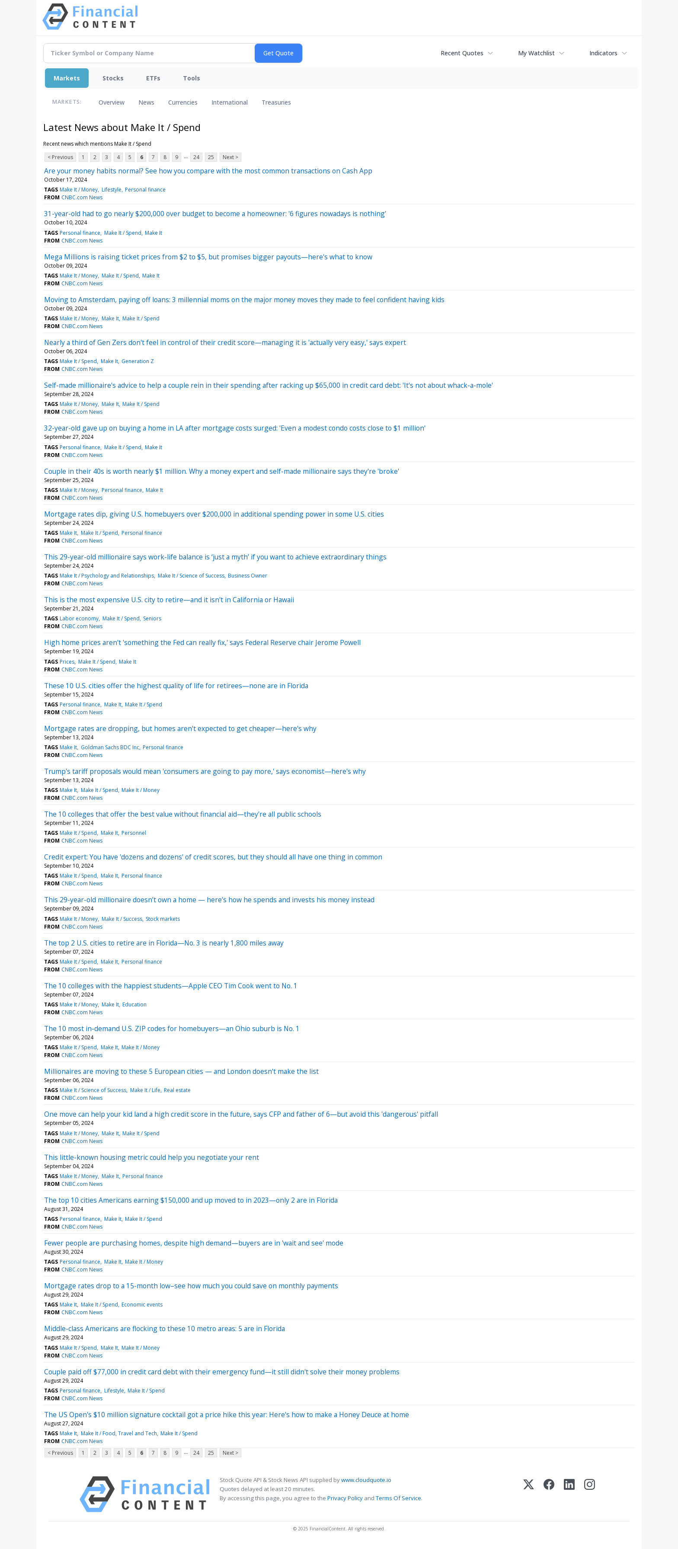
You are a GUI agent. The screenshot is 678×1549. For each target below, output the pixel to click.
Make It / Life (145, 1090)
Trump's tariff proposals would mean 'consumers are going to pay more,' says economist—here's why (205, 771)
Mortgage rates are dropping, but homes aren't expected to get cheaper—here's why (180, 728)
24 (196, 157)
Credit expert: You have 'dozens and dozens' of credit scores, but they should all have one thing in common (213, 857)
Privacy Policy (345, 1498)
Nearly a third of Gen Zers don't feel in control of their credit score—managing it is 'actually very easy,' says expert (225, 342)
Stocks (113, 78)
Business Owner (247, 575)
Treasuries (276, 102)
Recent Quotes (462, 53)
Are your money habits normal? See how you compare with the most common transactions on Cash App (208, 171)
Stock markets (163, 919)
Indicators (603, 53)
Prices (67, 661)
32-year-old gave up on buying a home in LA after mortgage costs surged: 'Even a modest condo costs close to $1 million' (234, 428)
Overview (112, 102)
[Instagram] (589, 1494)
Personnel (134, 833)
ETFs (153, 78)
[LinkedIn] (569, 1494)
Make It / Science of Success (191, 575)
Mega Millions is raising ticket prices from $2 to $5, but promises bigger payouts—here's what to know (208, 257)
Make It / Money (79, 189)
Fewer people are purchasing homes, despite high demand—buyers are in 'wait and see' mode (193, 1243)
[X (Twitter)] (528, 1494)
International (229, 102)
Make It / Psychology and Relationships (107, 575)
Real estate (177, 1090)
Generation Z (138, 361)
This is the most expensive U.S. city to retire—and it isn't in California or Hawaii (169, 599)
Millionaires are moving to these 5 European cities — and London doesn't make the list (181, 1071)
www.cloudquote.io (366, 1480)
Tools (191, 78)
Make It (153, 232)
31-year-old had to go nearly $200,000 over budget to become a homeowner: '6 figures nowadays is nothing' (215, 213)
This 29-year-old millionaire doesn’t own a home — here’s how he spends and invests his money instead (209, 899)
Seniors (152, 618)
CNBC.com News (81, 197)
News (146, 102)
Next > (230, 157)
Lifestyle (112, 189)
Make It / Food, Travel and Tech (119, 1433)
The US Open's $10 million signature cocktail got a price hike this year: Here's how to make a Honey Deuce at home (226, 1414)
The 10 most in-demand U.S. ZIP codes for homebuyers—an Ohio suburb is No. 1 (172, 1028)
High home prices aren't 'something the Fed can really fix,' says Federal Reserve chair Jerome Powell (202, 642)
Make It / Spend (122, 232)
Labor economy (79, 618)
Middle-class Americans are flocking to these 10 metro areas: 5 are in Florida (164, 1328)
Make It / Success (122, 919)
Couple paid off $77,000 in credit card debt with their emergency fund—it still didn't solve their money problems (222, 1372)
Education (134, 1004)
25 (211, 157)
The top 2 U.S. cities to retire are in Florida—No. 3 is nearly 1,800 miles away (164, 943)
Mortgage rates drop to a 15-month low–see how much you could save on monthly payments (191, 1285)
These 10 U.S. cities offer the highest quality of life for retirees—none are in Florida (176, 685)
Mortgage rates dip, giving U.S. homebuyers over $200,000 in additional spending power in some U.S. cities (214, 514)
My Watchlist (536, 53)
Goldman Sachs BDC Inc (110, 747)
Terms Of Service (398, 1498)
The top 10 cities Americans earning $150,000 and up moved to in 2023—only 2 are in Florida (191, 1200)
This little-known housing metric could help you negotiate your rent (151, 1157)
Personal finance (145, 189)
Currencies (183, 102)
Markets (67, 78)
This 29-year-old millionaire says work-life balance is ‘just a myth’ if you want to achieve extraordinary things (215, 557)
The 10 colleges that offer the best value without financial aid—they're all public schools (182, 814)
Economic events (142, 1304)
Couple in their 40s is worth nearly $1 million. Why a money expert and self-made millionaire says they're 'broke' (221, 471)
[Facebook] (549, 1494)
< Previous (60, 157)
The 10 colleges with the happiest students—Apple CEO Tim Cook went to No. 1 (170, 985)
